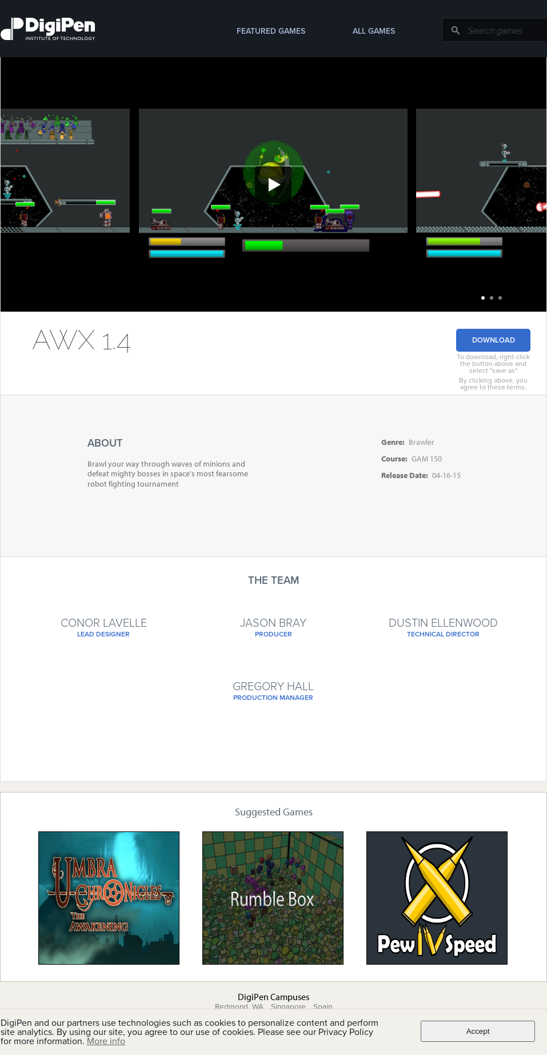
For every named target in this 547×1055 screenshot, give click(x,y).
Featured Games (271, 31)
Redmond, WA (239, 1007)
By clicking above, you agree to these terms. (493, 383)
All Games (374, 31)
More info (106, 1041)
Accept (478, 1031)
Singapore (288, 1007)
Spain (322, 1007)
